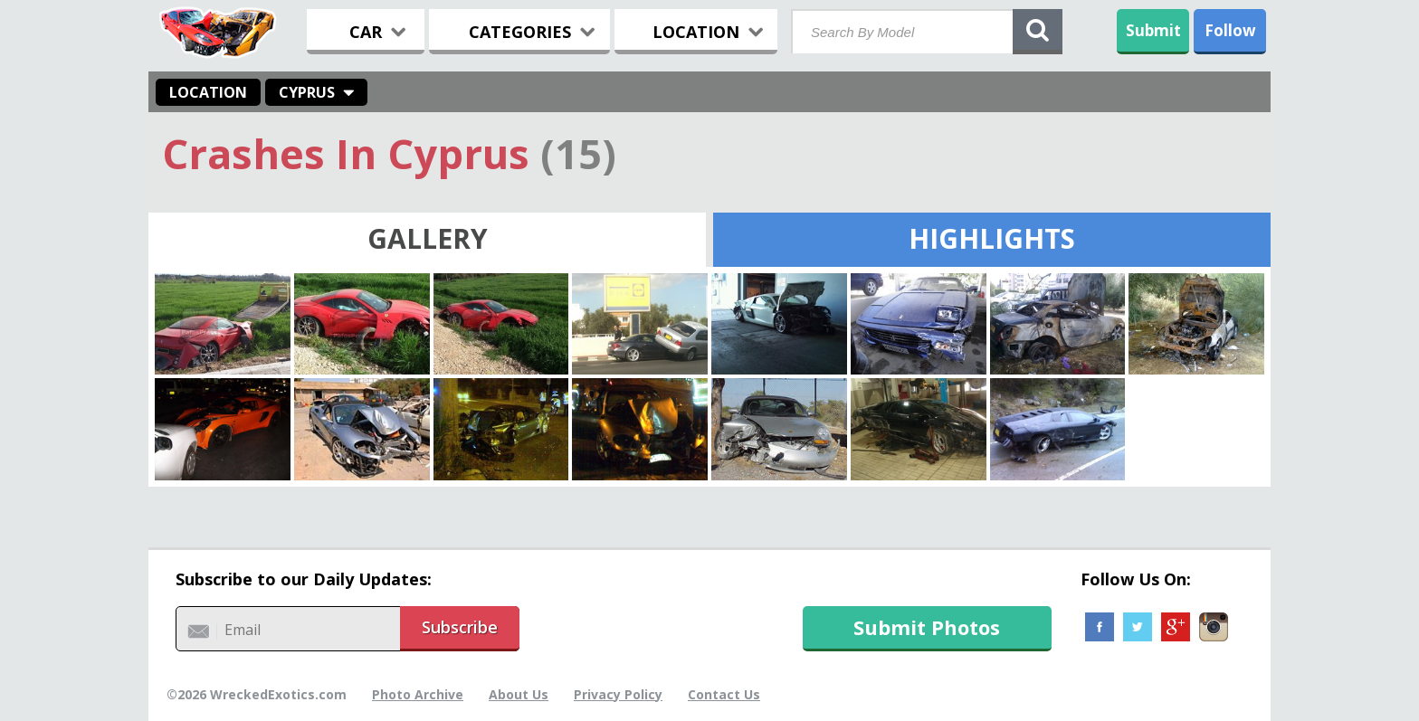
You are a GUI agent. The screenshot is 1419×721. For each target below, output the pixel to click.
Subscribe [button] (460, 627)
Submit (1153, 30)
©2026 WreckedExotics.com (257, 694)
